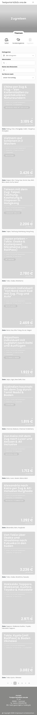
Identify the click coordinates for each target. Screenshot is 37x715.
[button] (33, 2)
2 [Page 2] (18, 683)
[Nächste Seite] (25, 683)
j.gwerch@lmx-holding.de (22, 705)
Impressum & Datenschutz (24, 713)
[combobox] (18, 70)
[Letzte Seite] (29, 683)
